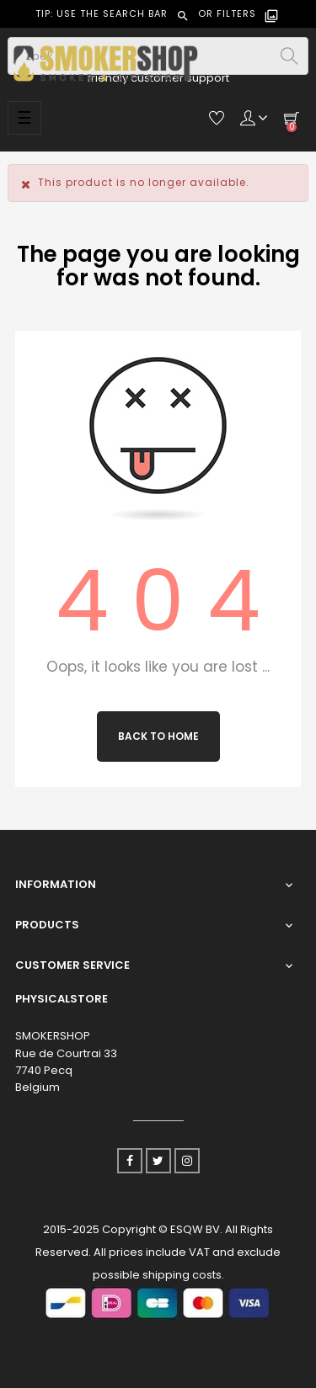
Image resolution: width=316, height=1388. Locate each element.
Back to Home (158, 736)
